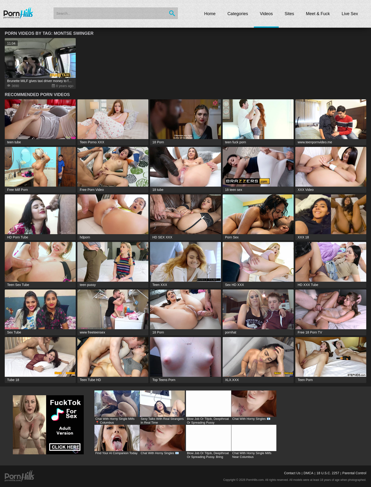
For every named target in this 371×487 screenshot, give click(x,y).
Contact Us (292, 473)
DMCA (308, 473)
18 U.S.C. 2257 (328, 473)
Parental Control (354, 473)
